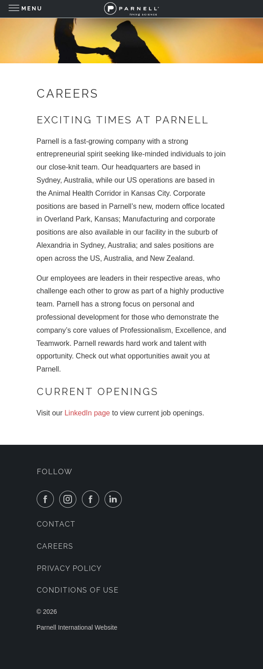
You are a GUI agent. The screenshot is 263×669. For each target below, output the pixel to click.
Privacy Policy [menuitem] (69, 568)
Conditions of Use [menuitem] (78, 590)
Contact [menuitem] (56, 524)
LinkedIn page (87, 413)
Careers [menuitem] (55, 546)
